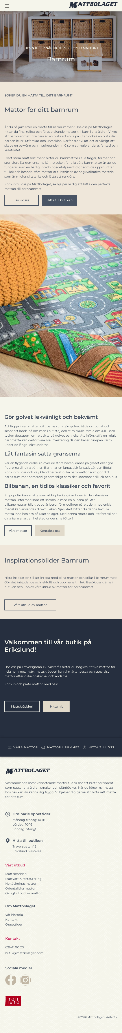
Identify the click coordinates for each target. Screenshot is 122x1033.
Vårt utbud (15, 865)
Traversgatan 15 (24, 846)
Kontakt (12, 939)
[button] (7, 6)
